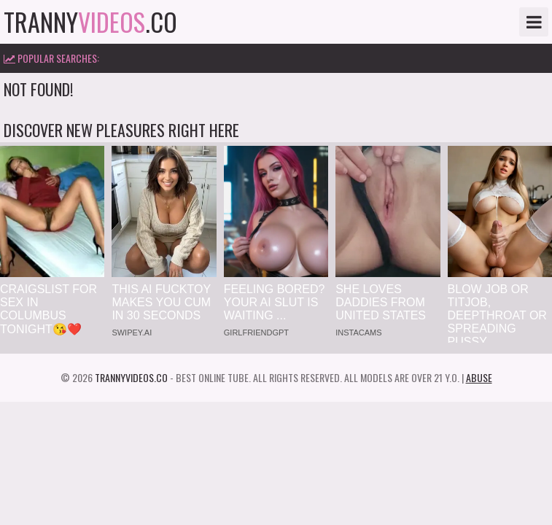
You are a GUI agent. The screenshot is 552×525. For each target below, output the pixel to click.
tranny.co (90, 21)
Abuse (479, 377)
